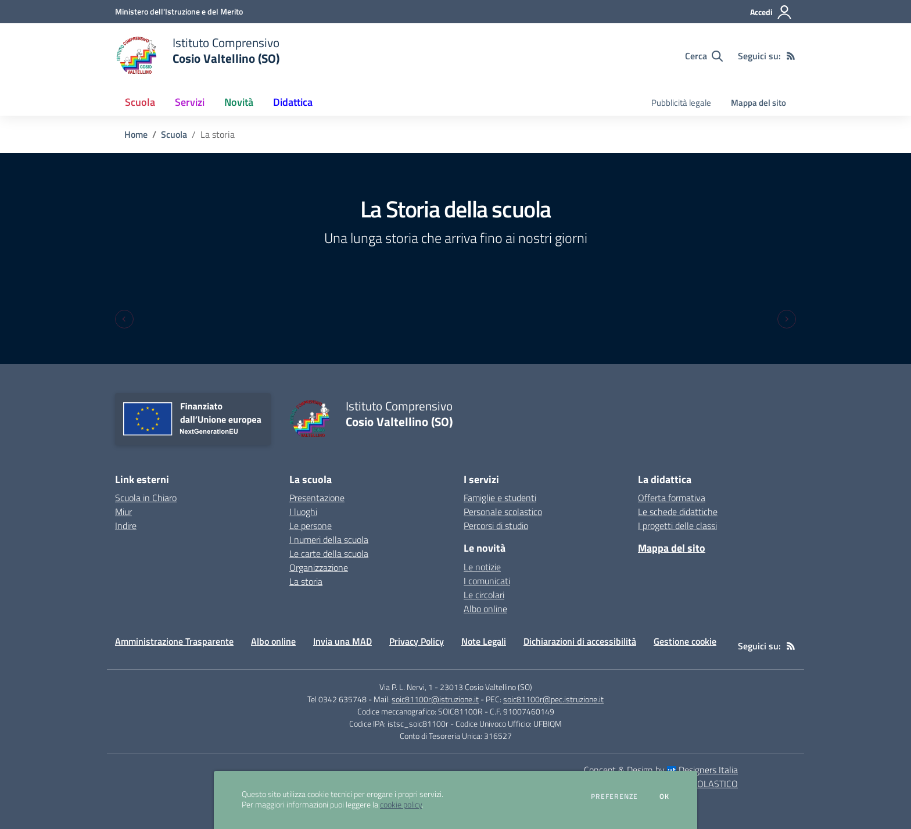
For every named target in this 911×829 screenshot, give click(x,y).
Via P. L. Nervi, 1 (406, 687)
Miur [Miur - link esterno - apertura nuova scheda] (123, 512)
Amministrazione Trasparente (174, 641)
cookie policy (401, 804)
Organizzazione (318, 567)
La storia (305, 581)
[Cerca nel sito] (704, 55)
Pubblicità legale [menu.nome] (681, 102)
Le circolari (484, 595)
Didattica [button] (293, 102)
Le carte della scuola (328, 553)
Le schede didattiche (678, 512)
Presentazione (317, 498)
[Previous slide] (124, 319)
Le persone (310, 526)
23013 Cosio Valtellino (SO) (486, 687)
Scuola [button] (140, 102)
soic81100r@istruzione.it (435, 699)
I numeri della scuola (328, 539)
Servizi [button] (190, 102)
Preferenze (614, 796)
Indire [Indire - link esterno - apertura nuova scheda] (126, 526)
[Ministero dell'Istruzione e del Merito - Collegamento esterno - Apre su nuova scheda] (179, 11)
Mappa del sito (758, 102)
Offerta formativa (671, 498)
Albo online (485, 609)
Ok (664, 796)
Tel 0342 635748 (337, 699)
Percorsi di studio (496, 526)
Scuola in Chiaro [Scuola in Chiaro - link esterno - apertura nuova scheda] (146, 498)
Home (136, 134)
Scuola (174, 134)
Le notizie (482, 567)
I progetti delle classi (677, 526)
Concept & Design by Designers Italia (661, 770)
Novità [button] (238, 102)
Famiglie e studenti (500, 498)
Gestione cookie (685, 641)
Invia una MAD (342, 641)
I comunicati (487, 581)
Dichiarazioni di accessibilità (579, 641)
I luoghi (303, 512)
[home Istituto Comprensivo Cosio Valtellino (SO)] (197, 56)
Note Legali (483, 641)
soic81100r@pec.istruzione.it (553, 699)
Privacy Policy (416, 641)
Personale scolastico (503, 512)
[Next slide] (786, 319)
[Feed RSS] (791, 56)
